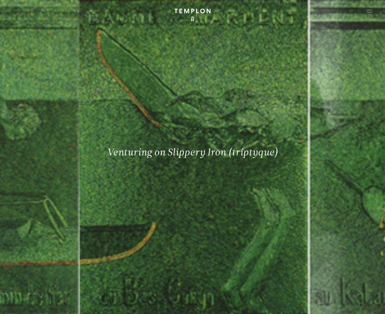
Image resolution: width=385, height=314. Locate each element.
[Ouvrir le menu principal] (369, 11)
